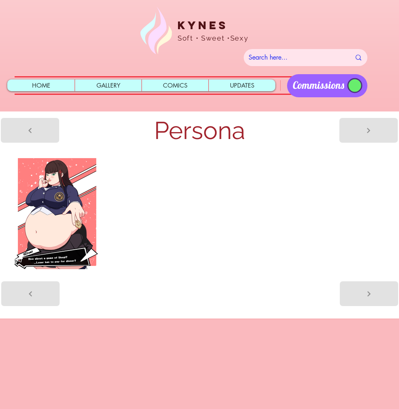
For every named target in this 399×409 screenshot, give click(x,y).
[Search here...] (294, 57)
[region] (327, 85)
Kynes (203, 25)
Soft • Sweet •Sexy (213, 38)
